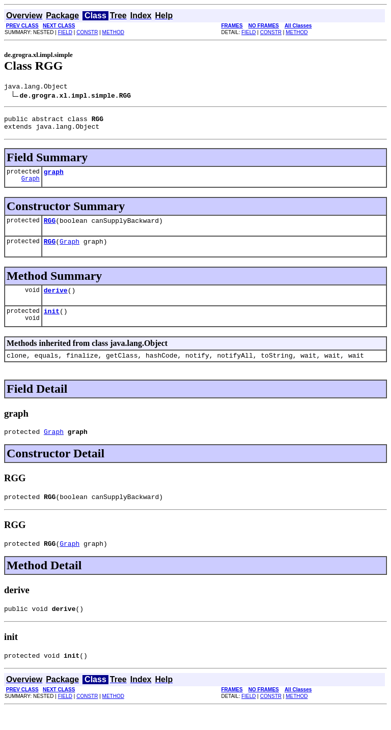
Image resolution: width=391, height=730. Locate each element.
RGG (49, 227)
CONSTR (87, 32)
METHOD (113, 32)
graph (54, 177)
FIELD (65, 32)
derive (56, 300)
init (52, 323)
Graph (30, 186)
